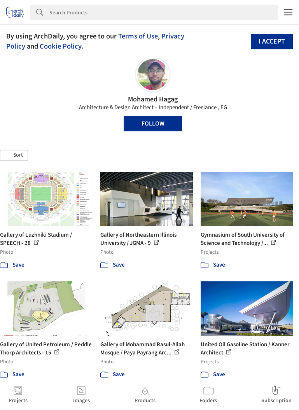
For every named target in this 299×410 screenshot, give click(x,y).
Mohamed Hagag (153, 99)
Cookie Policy (60, 46)
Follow (153, 123)
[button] (14, 155)
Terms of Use (138, 36)
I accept (272, 41)
